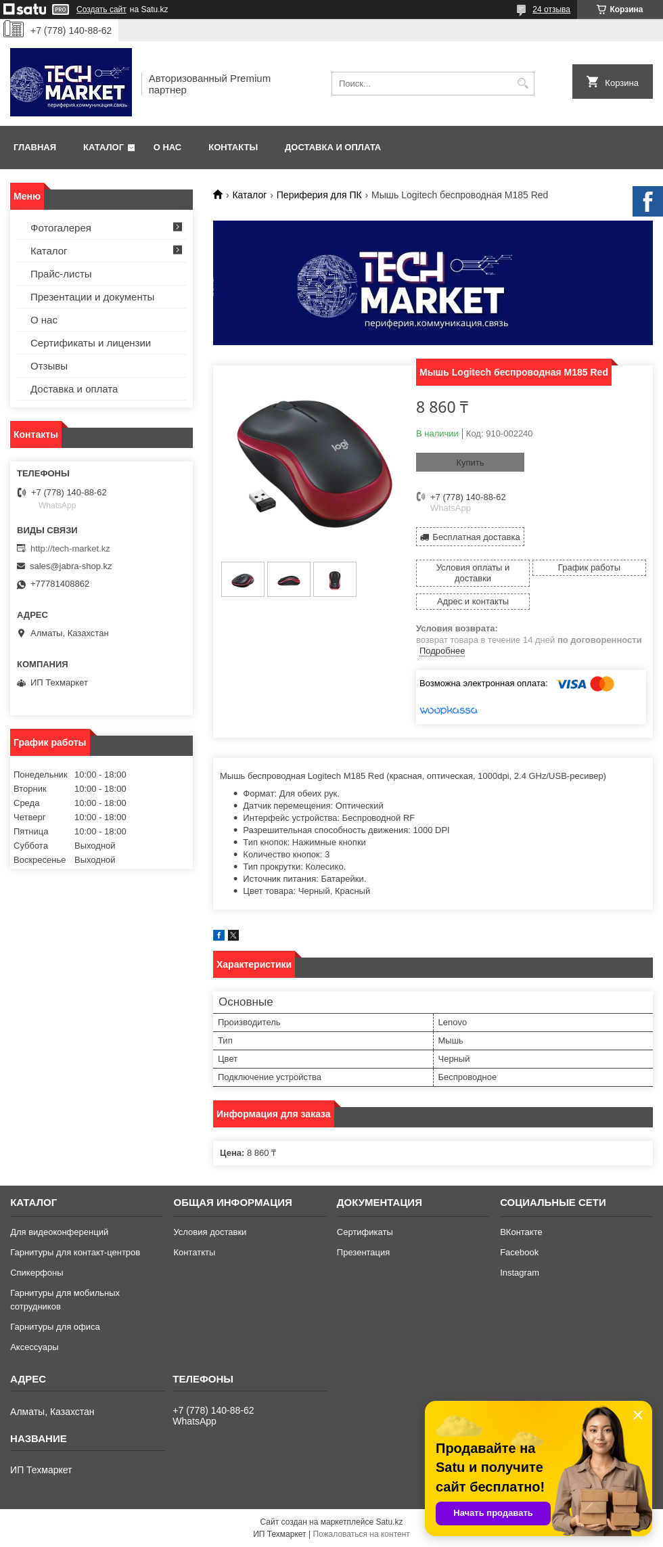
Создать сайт (101, 9)
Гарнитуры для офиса (55, 1327)
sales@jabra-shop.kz (71, 566)
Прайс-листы (61, 273)
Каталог (103, 147)
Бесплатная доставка (476, 537)
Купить (470, 462)
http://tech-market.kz (70, 548)
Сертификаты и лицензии (90, 343)
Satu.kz (389, 1522)
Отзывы (49, 366)
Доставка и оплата (333, 147)
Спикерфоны (36, 1273)
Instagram (519, 1273)
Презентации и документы (92, 296)
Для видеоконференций (59, 1232)
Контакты (233, 147)
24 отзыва (551, 9)
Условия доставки (209, 1232)
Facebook (519, 1252)
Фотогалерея (60, 227)
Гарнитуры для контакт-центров (75, 1252)
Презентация (363, 1252)
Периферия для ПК (319, 194)
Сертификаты (365, 1232)
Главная (35, 147)
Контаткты (194, 1252)
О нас (168, 147)
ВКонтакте (521, 1232)
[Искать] (522, 83)
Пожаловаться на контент (361, 1534)
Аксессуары (34, 1347)
